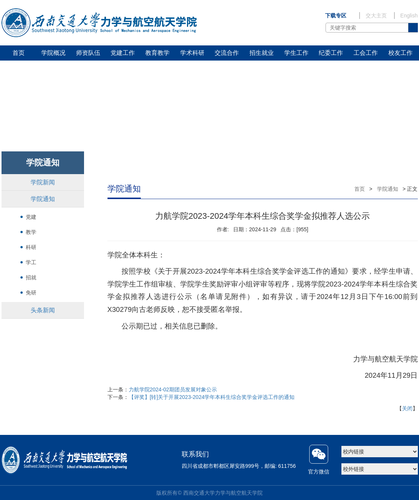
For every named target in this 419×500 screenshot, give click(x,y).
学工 (31, 262)
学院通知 (43, 199)
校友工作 (400, 53)
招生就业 (261, 53)
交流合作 (227, 53)
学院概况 (53, 53)
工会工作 (366, 53)
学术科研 (192, 53)
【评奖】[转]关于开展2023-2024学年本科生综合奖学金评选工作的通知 (212, 397)
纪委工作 (331, 53)
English (409, 15)
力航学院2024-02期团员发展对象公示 (173, 389)
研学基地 (18, 68)
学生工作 (296, 53)
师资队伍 (88, 53)
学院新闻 (43, 182)
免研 (31, 293)
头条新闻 (43, 310)
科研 (31, 247)
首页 (18, 53)
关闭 (407, 408)
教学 (31, 232)
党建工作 (123, 53)
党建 (31, 217)
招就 (31, 277)
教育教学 (157, 53)
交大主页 (376, 15)
